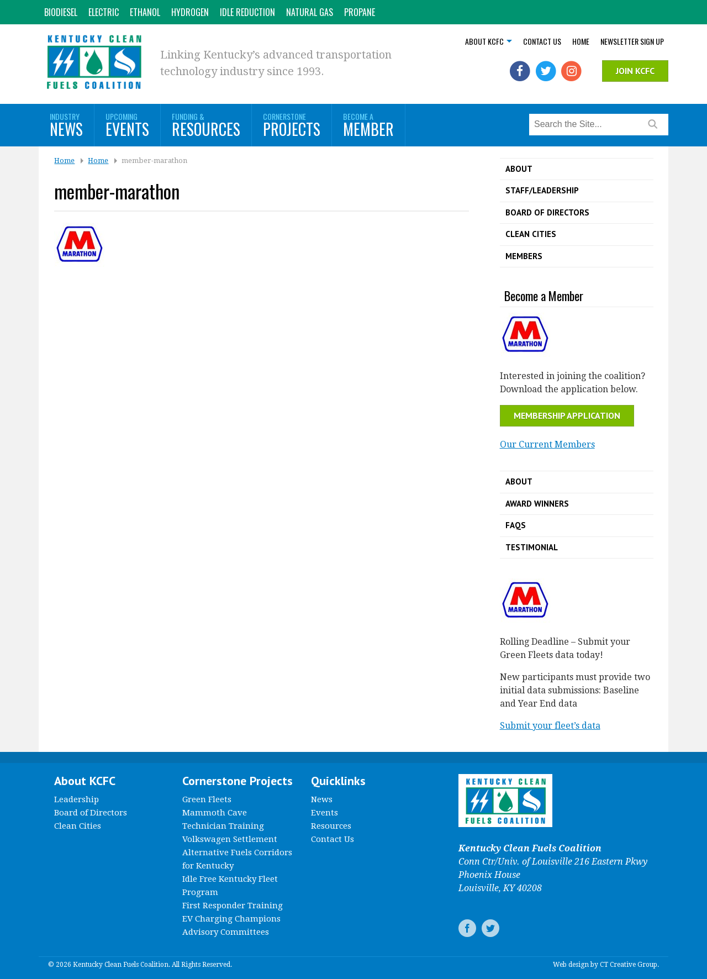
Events (324, 813)
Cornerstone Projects (237, 780)
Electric (103, 12)
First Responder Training (232, 905)
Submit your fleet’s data (550, 725)
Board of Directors (547, 212)
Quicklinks (338, 780)
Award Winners (537, 503)
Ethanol (145, 12)
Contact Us (542, 41)
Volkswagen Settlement (229, 839)
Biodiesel (60, 12)
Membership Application (567, 415)
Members (523, 256)
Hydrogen (190, 12)
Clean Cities (530, 234)
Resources (331, 826)
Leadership (76, 799)
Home (580, 41)
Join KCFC (635, 70)
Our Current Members (547, 444)
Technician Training (223, 826)
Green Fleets (206, 799)
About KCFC (484, 41)
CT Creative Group (628, 965)
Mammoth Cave (214, 813)
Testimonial (531, 547)
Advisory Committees (225, 932)
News (322, 799)
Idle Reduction (247, 12)
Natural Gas (309, 12)
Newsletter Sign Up (632, 41)
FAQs (515, 525)
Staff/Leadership (542, 190)
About (518, 169)
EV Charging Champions (231, 919)
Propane (359, 12)
